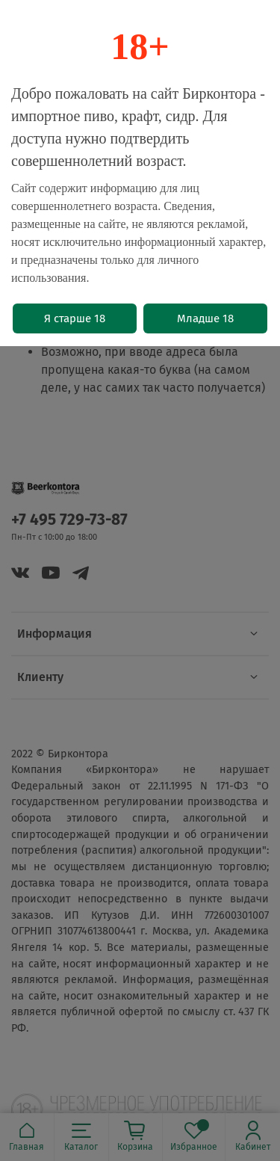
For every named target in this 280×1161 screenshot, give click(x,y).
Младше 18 (205, 318)
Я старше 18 (74, 318)
